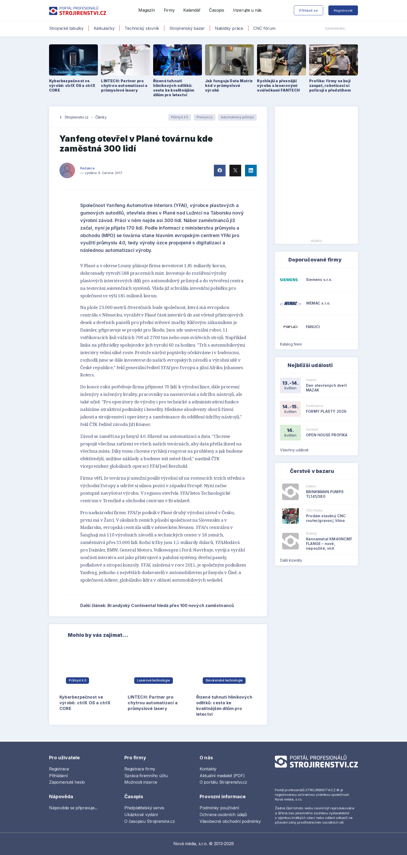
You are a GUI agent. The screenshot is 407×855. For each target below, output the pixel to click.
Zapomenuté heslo (67, 782)
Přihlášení (58, 775)
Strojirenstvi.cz (77, 117)
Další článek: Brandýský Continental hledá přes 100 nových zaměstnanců (168, 605)
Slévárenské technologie (224, 680)
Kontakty (208, 768)
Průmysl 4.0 (179, 117)
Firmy (169, 10)
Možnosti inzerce (140, 782)
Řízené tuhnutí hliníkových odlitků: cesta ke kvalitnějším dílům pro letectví (224, 705)
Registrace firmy (139, 768)
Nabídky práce (229, 28)
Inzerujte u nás (247, 10)
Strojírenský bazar (187, 28)
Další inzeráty (292, 560)
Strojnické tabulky (66, 28)
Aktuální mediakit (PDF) (222, 775)
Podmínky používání (219, 807)
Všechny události (296, 450)
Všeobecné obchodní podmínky (230, 821)
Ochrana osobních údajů (223, 814)
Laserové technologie (153, 680)
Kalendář (191, 10)
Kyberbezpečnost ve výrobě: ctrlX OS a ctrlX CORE (85, 702)
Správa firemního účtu (146, 775)
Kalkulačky (104, 28)
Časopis (216, 10)
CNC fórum (264, 28)
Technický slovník (142, 28)
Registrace (59, 768)
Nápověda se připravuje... (73, 807)
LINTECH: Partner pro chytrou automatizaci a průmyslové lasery (152, 702)
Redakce (87, 168)
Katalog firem (292, 344)
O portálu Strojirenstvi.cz (223, 782)
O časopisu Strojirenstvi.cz (149, 821)
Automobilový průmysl (237, 117)
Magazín (146, 10)
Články (101, 117)
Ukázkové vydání (141, 814)
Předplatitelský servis (144, 807)
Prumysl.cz (204, 117)
